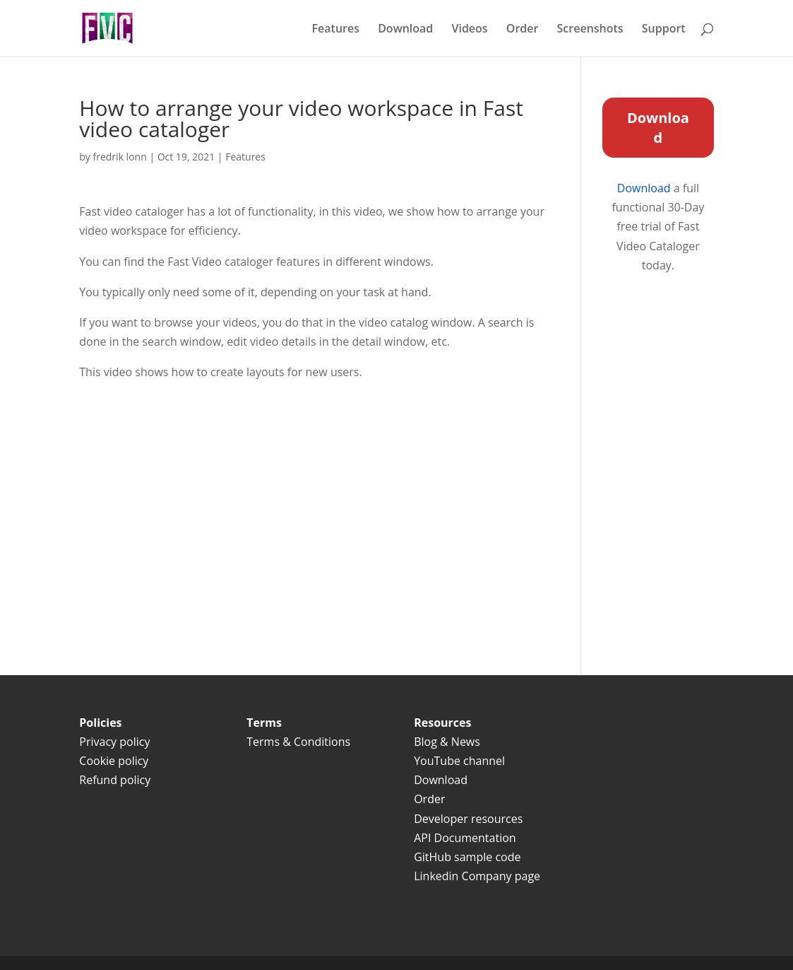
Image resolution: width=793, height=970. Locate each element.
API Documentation (464, 838)
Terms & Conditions (299, 741)
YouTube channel (459, 761)
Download (405, 29)
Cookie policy (113, 761)
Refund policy (114, 780)
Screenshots (590, 29)
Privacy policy (114, 741)
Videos (469, 29)
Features (335, 29)
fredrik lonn (120, 156)
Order (522, 29)
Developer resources (468, 818)
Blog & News (447, 741)
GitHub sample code (467, 857)
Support (664, 29)
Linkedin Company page (477, 876)
